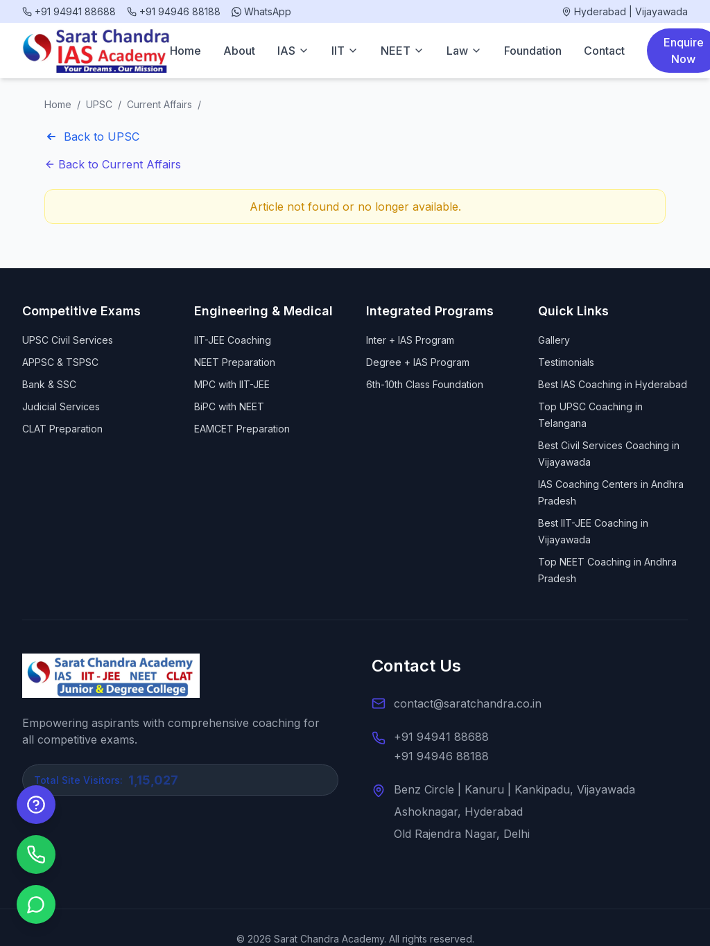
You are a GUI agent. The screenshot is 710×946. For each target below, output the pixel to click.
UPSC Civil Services (67, 340)
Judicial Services (61, 406)
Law (464, 51)
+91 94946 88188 (441, 756)
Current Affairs (159, 104)
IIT (344, 51)
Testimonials (566, 362)
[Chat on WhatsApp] (36, 904)
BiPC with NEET (229, 406)
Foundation (533, 51)
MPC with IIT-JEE (232, 384)
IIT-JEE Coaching (232, 340)
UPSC (99, 104)
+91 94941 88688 (441, 737)
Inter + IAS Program (410, 340)
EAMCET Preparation (242, 429)
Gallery (554, 340)
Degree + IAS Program (417, 362)
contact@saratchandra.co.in (468, 703)
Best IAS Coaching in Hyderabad (612, 384)
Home (185, 51)
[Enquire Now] (36, 804)
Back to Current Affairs (112, 164)
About (239, 51)
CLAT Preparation (62, 429)
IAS (293, 51)
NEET (402, 51)
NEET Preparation (234, 362)
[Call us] (36, 854)
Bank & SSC (49, 384)
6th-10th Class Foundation (424, 384)
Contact (604, 51)
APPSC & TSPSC (60, 362)
